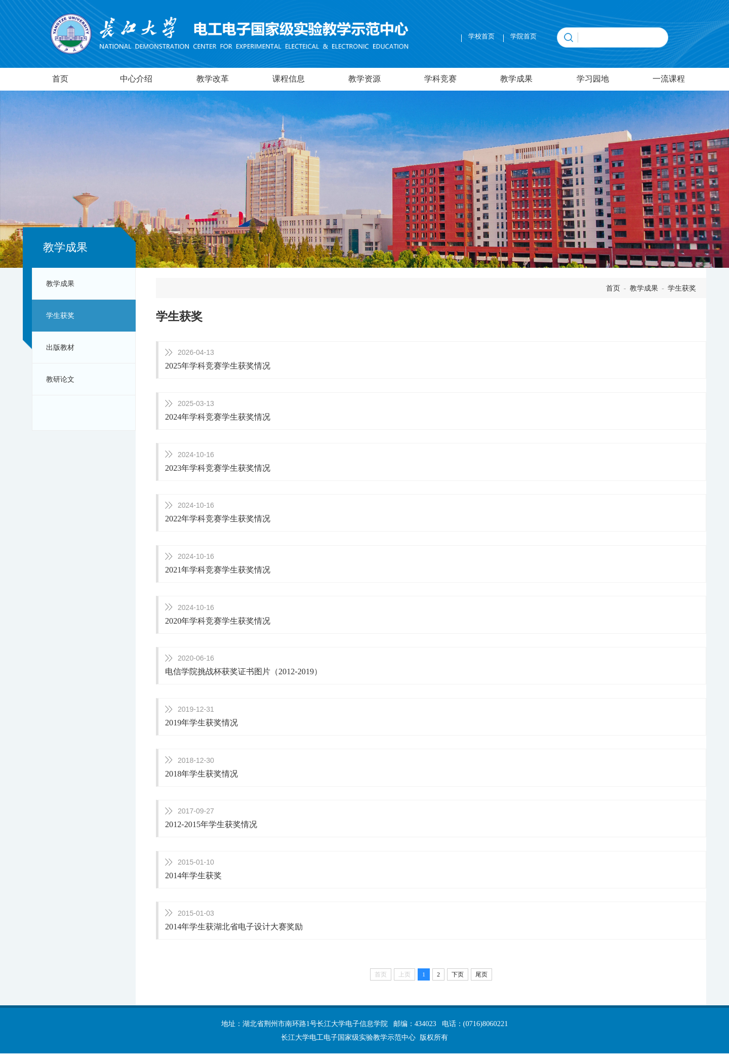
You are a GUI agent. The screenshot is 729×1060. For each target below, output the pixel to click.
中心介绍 (136, 79)
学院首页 (523, 36)
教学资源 (364, 79)
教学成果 (516, 79)
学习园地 (593, 79)
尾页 (481, 981)
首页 (60, 79)
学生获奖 (60, 315)
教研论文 (60, 379)
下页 (458, 981)
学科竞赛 (440, 79)
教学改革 (212, 79)
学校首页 (481, 36)
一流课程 (669, 79)
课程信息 (288, 79)
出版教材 (60, 347)
